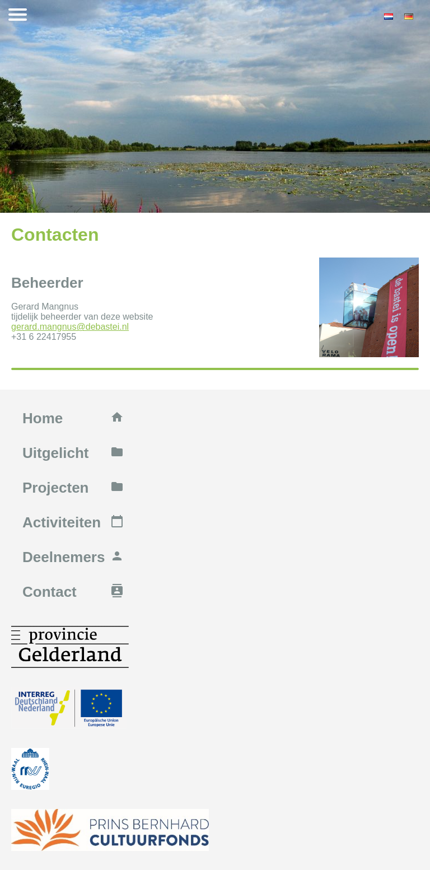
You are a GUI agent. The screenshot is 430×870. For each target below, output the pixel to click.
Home (73, 418)
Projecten (73, 487)
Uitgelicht (73, 453)
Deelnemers (73, 557)
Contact (73, 591)
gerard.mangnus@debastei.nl (70, 326)
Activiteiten (73, 522)
